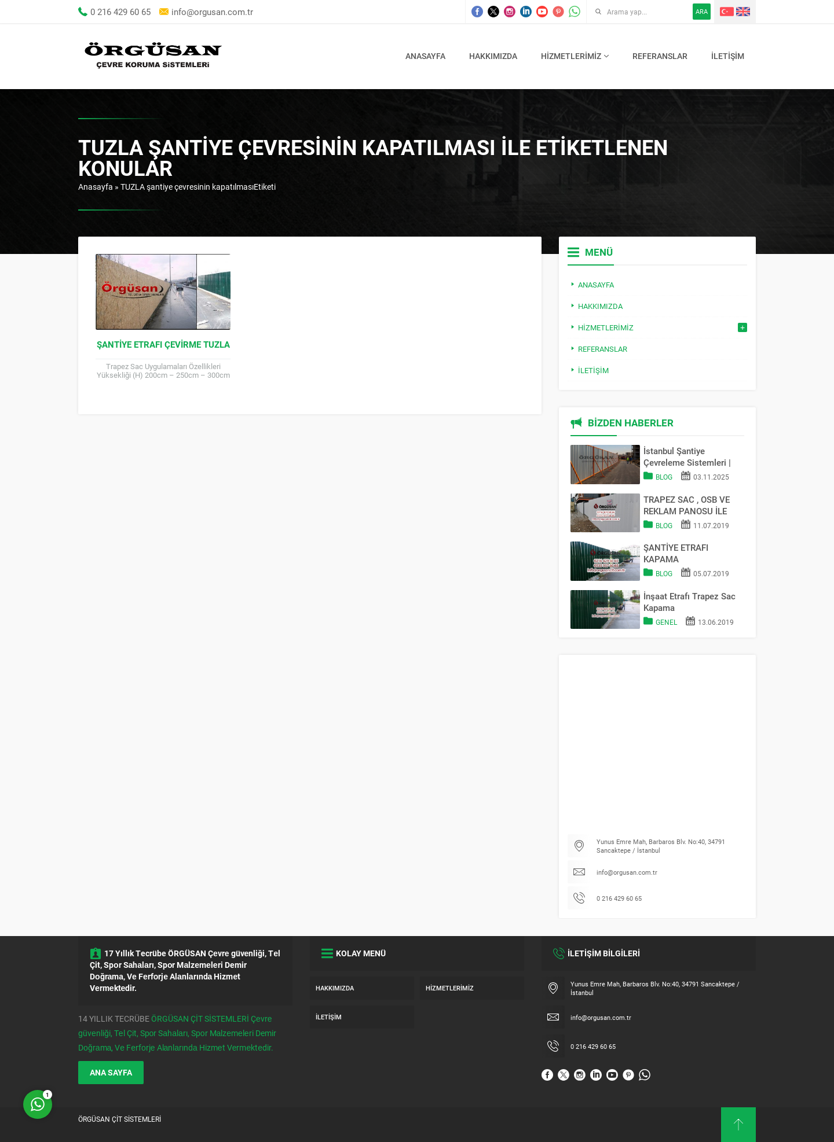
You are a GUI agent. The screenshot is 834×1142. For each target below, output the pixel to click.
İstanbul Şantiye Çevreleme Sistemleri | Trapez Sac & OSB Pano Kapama (689, 456)
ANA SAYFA (111, 1072)
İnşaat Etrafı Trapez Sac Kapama (689, 601)
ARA (702, 11)
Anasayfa (95, 186)
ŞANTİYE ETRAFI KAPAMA (675, 553)
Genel (666, 622)
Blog (664, 476)
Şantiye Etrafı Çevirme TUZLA (163, 344)
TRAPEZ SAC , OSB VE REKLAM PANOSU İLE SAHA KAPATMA (686, 505)
